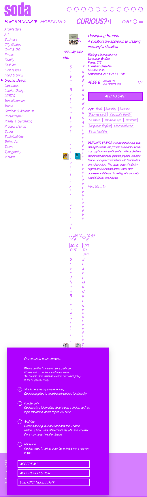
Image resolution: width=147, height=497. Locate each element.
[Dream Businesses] (65, 156)
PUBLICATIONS (20, 21)
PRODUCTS (53, 21)
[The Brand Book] (77, 156)
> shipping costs (114, 83)
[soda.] (17, 9)
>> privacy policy (40, 380)
